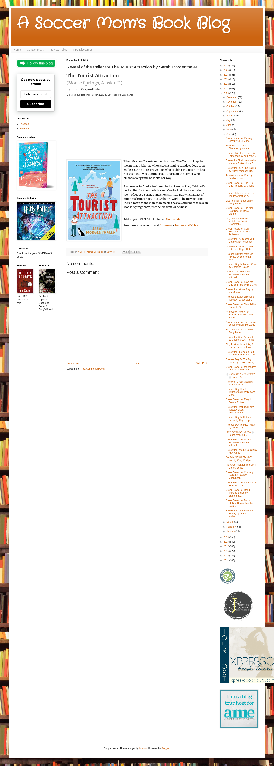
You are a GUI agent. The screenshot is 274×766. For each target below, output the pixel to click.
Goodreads (173, 219)
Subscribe (35, 104)
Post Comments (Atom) (93, 369)
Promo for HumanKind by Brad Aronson (239, 177)
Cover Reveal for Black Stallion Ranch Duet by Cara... (239, 503)
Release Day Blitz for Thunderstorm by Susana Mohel (240, 392)
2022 (226, 84)
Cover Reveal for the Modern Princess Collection (241, 368)
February (231, 526)
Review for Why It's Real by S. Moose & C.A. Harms (240, 338)
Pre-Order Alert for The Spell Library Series (241, 466)
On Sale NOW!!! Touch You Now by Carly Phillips (240, 458)
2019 (226, 537)
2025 (226, 70)
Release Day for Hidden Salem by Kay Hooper (239, 418)
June (229, 125)
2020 (226, 93)
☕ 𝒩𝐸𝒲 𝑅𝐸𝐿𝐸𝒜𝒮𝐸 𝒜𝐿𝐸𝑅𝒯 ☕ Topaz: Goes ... (240, 375)
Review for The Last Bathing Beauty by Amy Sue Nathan (240, 513)
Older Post (201, 363)
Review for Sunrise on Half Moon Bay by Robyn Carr (240, 353)
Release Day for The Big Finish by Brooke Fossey (240, 361)
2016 (226, 551)
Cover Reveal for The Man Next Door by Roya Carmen (240, 211)
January (230, 531)
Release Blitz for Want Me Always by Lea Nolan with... (239, 257)
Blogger (165, 748)
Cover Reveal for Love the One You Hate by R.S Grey (241, 283)
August (230, 115)
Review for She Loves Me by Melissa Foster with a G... (241, 162)
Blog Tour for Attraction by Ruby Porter (239, 202)
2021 (226, 88)
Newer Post (73, 363)
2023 (226, 79)
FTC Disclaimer (82, 49)
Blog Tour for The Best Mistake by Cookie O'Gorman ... (237, 221)
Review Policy (58, 49)
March (230, 522)
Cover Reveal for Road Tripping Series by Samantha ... (238, 493)
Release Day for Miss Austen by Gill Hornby (241, 426)
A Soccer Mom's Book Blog (123, 23)
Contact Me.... (35, 49)
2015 (226, 555)
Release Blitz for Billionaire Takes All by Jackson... (240, 298)
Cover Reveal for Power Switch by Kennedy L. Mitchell (238, 442)
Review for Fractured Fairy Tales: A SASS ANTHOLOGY (240, 410)
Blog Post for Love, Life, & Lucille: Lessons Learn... (240, 346)
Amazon (165, 225)
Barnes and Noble (186, 225)
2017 (226, 546)
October (230, 106)
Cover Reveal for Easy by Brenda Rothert (239, 401)
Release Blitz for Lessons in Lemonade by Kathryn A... (241, 154)
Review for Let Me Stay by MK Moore (239, 290)
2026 (226, 65)
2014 (226, 560)
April (229, 134)
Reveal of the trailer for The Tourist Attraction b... (240, 194)
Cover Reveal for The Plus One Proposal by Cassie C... (240, 186)
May (228, 129)
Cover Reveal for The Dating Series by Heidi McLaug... (241, 323)
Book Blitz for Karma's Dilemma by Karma (237, 147)
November (232, 101)
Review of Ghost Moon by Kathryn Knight (239, 383)
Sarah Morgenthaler (86, 89)
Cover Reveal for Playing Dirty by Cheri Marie (239, 139)
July (228, 120)
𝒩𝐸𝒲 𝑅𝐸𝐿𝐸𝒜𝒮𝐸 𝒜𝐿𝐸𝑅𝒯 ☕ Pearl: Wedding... (240, 433)
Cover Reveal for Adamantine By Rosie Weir (241, 484)
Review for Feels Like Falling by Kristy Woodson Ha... (241, 169)
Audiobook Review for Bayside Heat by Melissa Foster (240, 314)
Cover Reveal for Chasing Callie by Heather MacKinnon (239, 475)
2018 (226, 541)
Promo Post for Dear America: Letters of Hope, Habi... (241, 248)
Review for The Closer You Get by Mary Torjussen (240, 240)
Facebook (25, 124)
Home (17, 49)
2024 (226, 74)
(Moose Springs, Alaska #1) (94, 83)
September (232, 111)
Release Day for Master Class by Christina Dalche (241, 265)
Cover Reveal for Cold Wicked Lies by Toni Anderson (238, 231)
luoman (143, 748)
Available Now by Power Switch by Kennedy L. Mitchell (238, 274)
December (232, 97)
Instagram (25, 128)
